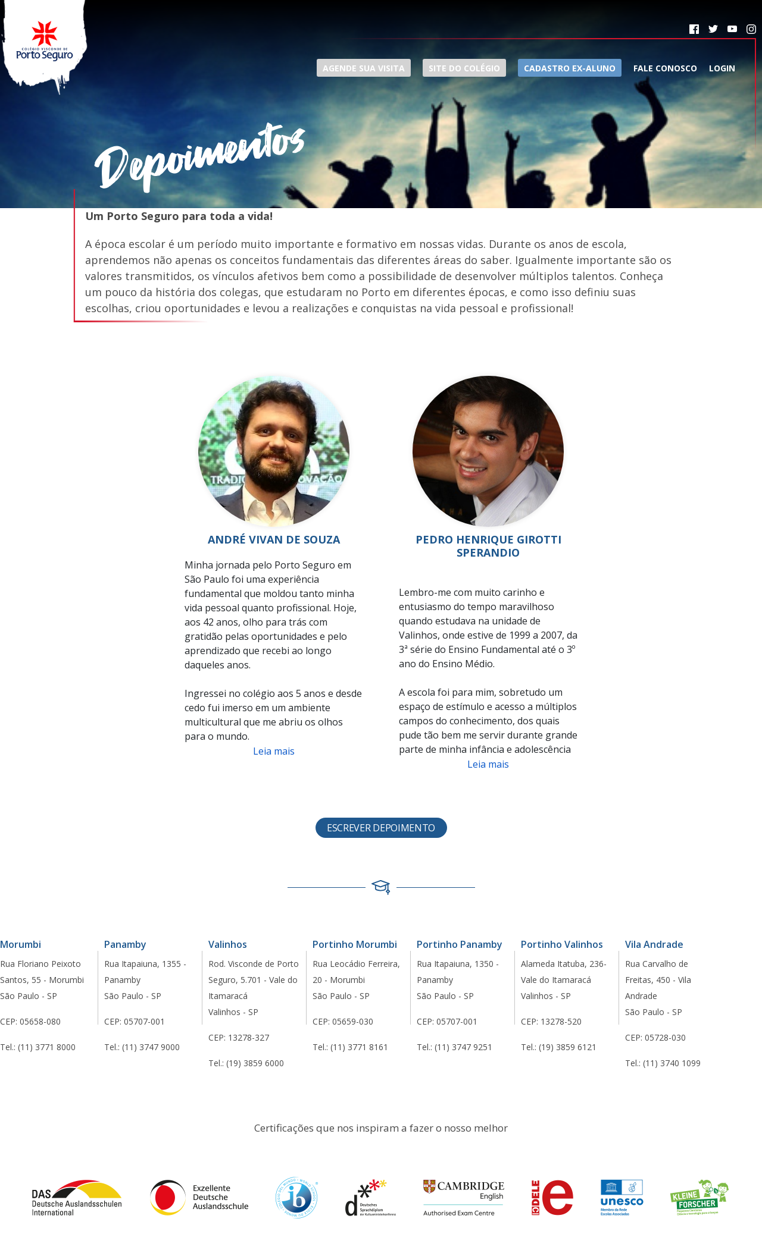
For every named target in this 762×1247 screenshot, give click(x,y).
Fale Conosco (665, 68)
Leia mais (274, 751)
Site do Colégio (464, 68)
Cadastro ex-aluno (570, 68)
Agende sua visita (364, 68)
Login (722, 68)
